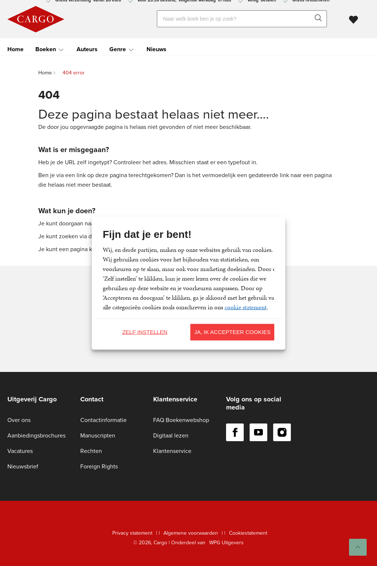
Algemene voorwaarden (190, 533)
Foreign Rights (99, 466)
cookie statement (246, 306)
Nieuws (156, 47)
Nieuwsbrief (22, 466)
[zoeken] (320, 18)
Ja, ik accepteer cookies (232, 332)
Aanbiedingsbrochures (36, 435)
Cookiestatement (248, 533)
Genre (117, 47)
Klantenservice (172, 451)
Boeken (45, 47)
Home (15, 47)
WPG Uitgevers (226, 542)
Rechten (91, 451)
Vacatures (20, 451)
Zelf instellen (145, 332)
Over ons (19, 420)
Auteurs (87, 47)
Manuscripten (97, 435)
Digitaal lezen (170, 435)
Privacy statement (132, 533)
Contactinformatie (103, 420)
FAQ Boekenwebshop (181, 420)
